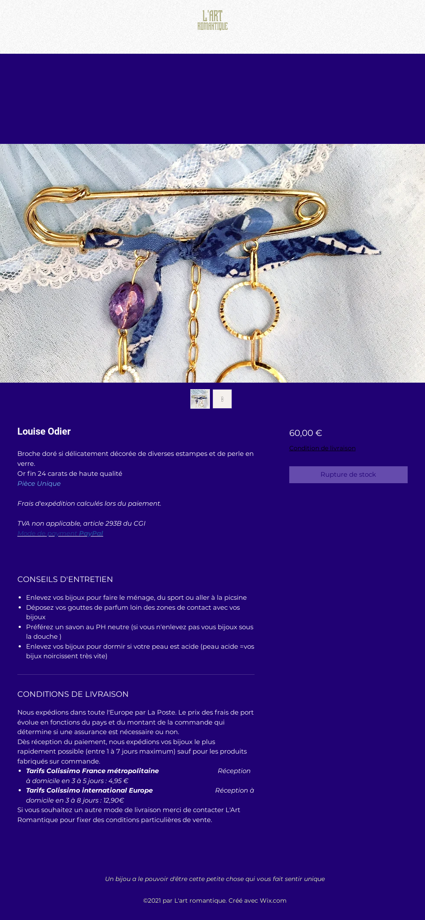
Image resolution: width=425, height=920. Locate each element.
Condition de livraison (322, 448)
